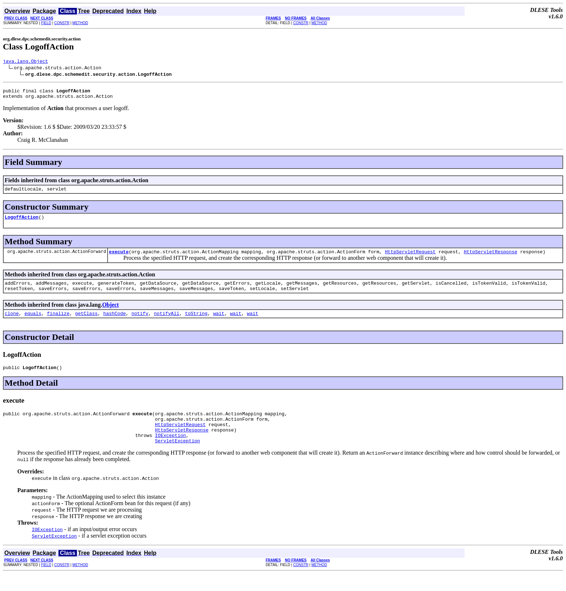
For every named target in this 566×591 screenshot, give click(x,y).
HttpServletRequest (410, 258)
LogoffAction (22, 222)
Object (110, 313)
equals (33, 323)
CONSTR (61, 23)
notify (139, 323)
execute (119, 258)
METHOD (80, 23)
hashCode (114, 323)
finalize (58, 323)
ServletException (177, 458)
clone (12, 323)
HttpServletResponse (490, 258)
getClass (86, 323)
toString (196, 323)
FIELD (46, 23)
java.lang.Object (25, 62)
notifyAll (166, 323)
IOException (170, 451)
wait (218, 323)
